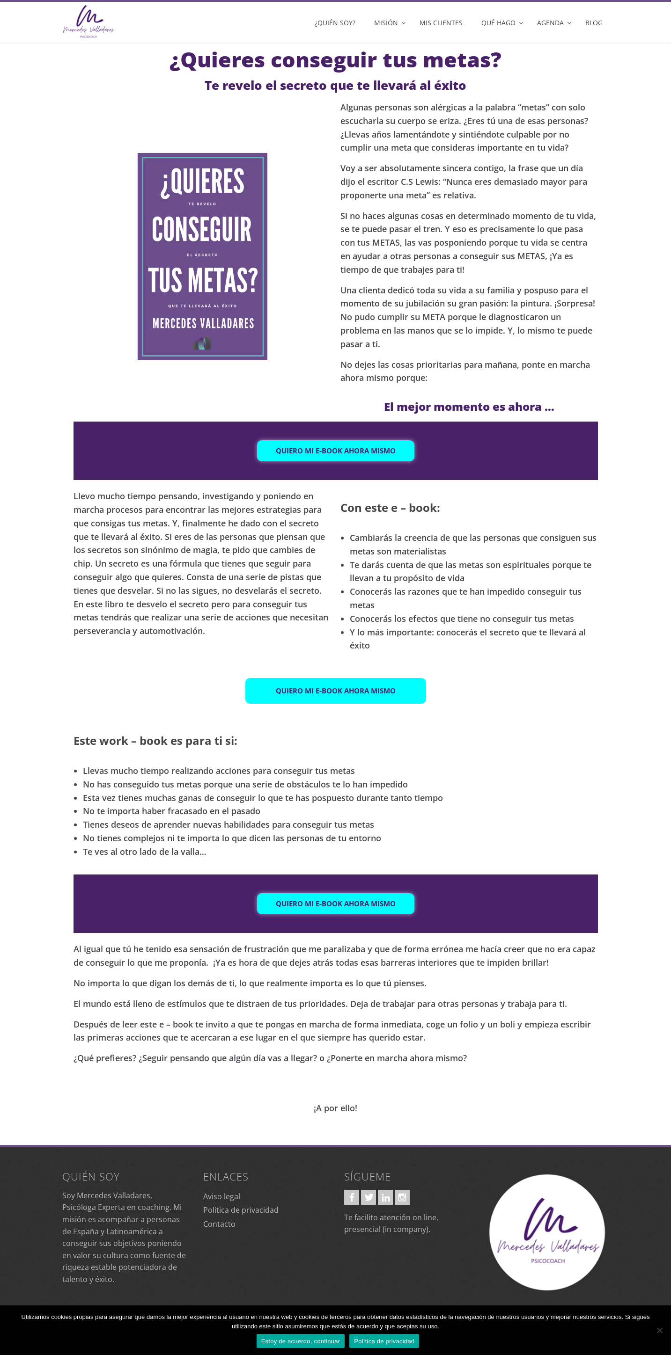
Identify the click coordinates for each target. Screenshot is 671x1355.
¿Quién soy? (335, 22)
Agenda (550, 22)
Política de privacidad (241, 1210)
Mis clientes (441, 22)
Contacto (219, 1224)
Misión (386, 22)
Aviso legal (221, 1196)
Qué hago (498, 22)
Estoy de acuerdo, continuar (300, 1341)
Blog (594, 22)
